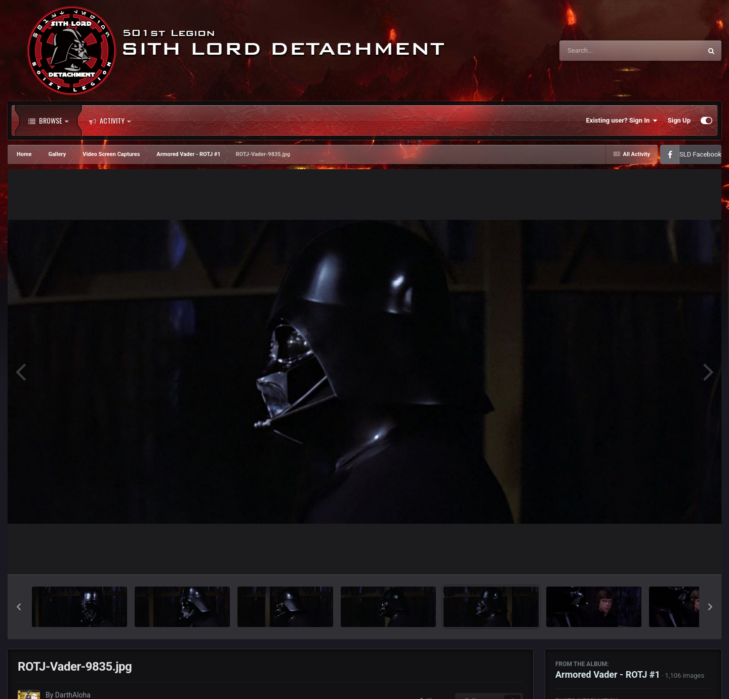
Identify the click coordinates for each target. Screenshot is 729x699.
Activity (110, 120)
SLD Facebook (700, 154)
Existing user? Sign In (622, 120)
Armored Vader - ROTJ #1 (607, 674)
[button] (19, 607)
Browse (48, 120)
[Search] (605, 51)
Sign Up (679, 120)
